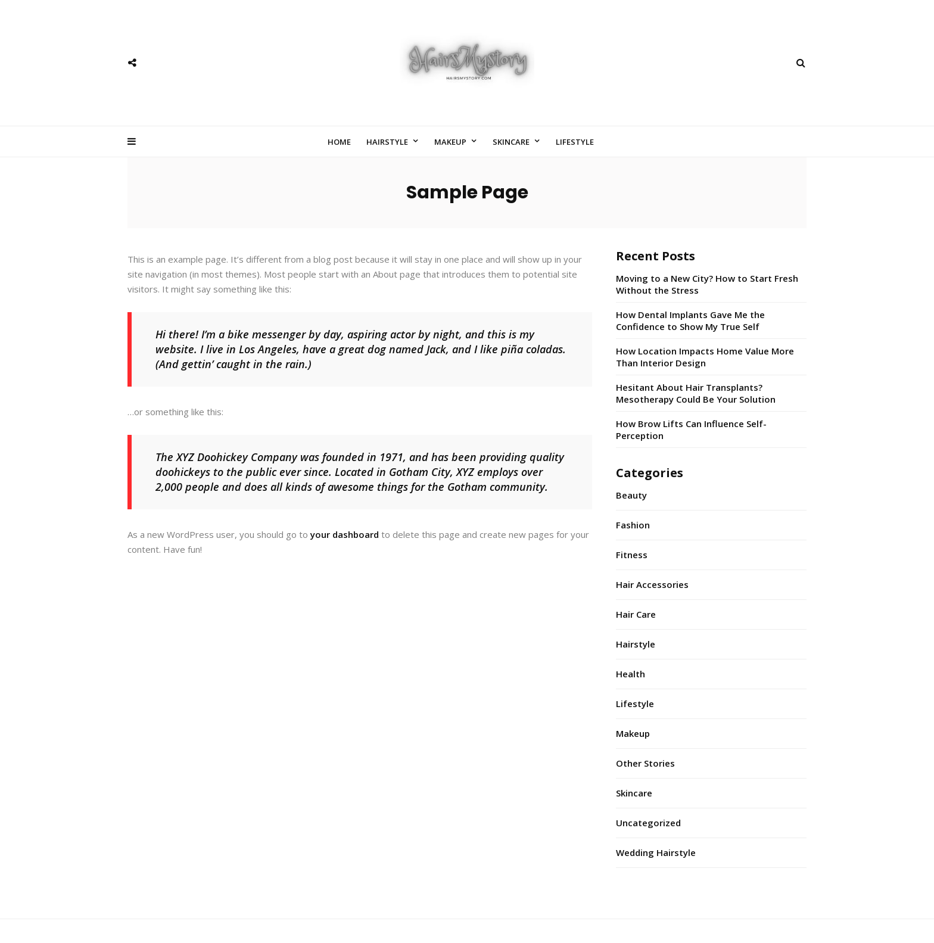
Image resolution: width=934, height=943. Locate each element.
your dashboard (344, 534)
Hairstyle (387, 141)
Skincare (511, 141)
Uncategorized (648, 823)
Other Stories (645, 763)
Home (339, 141)
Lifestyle (575, 141)
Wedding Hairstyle (656, 852)
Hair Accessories (652, 584)
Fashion (633, 525)
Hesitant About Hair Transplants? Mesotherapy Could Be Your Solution (696, 393)
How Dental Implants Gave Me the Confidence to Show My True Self (690, 320)
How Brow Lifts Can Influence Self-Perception (691, 429)
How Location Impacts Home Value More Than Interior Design (705, 357)
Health (630, 674)
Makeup (450, 141)
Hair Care (636, 614)
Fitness (631, 555)
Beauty (631, 495)
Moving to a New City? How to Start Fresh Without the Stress (707, 284)
